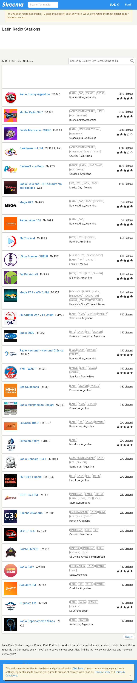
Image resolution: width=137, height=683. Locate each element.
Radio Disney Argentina (34, 94)
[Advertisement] (68, 83)
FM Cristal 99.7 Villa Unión (36, 315)
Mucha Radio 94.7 (31, 112)
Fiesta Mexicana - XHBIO (35, 130)
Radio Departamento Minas (37, 621)
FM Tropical (27, 238)
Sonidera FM (27, 585)
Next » (128, 636)
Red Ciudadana (29, 387)
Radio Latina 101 (30, 220)
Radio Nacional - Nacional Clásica (41, 350)
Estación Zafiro (29, 441)
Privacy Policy (102, 672)
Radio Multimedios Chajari (36, 405)
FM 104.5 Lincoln (30, 477)
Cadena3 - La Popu (31, 166)
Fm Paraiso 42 (28, 274)
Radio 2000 (26, 333)
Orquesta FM (27, 603)
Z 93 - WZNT (27, 369)
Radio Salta (26, 567)
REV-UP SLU (27, 531)
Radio (114, 5)
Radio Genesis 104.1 (32, 459)
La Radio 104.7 (29, 423)
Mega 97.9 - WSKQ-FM (34, 292)
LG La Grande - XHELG (33, 256)
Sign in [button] (128, 4)
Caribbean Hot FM (31, 148)
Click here (78, 668)
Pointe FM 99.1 (29, 549)
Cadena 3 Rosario (31, 513)
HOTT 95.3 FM (28, 495)
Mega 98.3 (26, 202)
